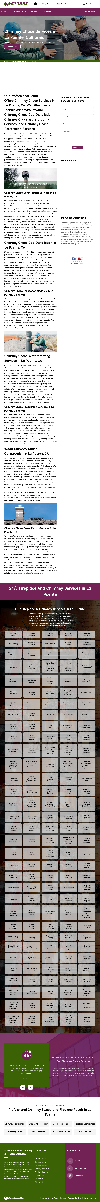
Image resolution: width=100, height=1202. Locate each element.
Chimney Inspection (68, 634)
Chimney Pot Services (68, 715)
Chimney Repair (68, 643)
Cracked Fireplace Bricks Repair (50, 1019)
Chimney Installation (87, 643)
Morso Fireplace (50, 899)
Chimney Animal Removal (68, 912)
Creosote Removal (31, 643)
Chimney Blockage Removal (31, 693)
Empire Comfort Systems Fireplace (13, 912)
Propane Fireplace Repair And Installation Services (13, 765)
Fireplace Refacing (68, 681)
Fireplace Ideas (13, 969)
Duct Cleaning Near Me (32, 969)
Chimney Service (50, 634)
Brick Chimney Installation (87, 667)
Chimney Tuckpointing (86, 681)
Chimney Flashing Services (13, 726)
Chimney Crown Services (13, 704)
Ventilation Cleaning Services (31, 1005)
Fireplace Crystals (31, 840)
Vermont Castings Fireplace (86, 865)
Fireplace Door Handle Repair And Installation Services (68, 765)
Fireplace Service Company (50, 947)
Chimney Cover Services (68, 704)
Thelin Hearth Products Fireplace (32, 912)
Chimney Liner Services (13, 715)
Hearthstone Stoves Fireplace (86, 898)
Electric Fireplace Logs (31, 791)
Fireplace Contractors (86, 726)
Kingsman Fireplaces (68, 853)
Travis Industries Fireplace (68, 898)
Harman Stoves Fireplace (31, 876)
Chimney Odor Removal (31, 817)
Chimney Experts (13, 958)
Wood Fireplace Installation (87, 737)
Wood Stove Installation (68, 980)
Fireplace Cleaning (86, 634)
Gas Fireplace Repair (50, 737)
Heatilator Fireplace (31, 865)
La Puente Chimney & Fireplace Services (66, 1198)
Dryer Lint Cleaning (50, 937)
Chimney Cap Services (31, 704)
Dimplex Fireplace (68, 876)
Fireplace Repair (50, 654)
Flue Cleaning (13, 644)
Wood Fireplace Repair (31, 737)
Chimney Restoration (13, 693)
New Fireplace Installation (87, 654)
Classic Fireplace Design (86, 817)
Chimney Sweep (13, 634)
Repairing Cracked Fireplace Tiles (50, 804)
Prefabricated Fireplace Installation (87, 750)
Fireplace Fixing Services (31, 992)
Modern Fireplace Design (13, 828)
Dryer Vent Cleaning (87, 926)
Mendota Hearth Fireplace (50, 887)
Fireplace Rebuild (13, 737)
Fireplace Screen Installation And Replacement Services (87, 912)
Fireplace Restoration (13, 667)
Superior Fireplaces (13, 853)
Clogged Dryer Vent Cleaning (13, 947)
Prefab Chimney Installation (50, 926)
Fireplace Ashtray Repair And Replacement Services (86, 765)
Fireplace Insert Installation (13, 926)
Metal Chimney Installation (13, 681)
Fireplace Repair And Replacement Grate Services (31, 779)
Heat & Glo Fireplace (13, 876)
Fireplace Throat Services (13, 791)
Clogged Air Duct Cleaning (32, 947)
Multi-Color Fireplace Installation (50, 840)
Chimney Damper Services (32, 715)
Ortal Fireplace (68, 888)
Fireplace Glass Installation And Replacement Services (31, 765)
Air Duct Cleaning (32, 937)
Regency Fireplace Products (86, 840)
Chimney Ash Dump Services (50, 715)
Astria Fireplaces (86, 853)
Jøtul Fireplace (13, 888)
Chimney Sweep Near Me (50, 969)
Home (3, 12)
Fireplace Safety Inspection (68, 958)
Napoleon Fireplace (50, 865)
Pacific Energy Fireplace (32, 887)
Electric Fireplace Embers (68, 828)
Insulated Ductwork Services (86, 1005)
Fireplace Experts (86, 947)
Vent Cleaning (13, 937)
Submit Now (77, 147)
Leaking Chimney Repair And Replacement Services (31, 804)
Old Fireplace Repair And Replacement (68, 693)
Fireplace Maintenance (31, 980)
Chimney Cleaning (32, 634)
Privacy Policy (39, 1182)
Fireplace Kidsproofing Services (68, 926)
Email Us (87, 4)
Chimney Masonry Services (32, 726)
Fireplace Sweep (50, 726)
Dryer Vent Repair (32, 958)
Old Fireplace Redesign (68, 817)
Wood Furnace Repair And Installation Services (50, 750)
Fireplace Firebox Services (50, 779)
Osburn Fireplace (50, 876)
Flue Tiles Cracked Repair (50, 817)
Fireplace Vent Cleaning (68, 726)
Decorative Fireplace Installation (87, 958)
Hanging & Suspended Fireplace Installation (87, 992)
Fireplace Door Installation (50, 765)
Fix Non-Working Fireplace (31, 667)
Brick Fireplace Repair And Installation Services (13, 1019)
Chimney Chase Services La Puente (23, 61)
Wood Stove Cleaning (86, 980)
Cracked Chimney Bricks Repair (87, 804)
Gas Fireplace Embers (87, 828)
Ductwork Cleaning (68, 969)
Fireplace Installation (68, 654)
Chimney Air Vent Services (13, 840)
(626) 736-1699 (89, 12)
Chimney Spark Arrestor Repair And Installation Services (50, 666)
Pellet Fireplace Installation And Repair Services (68, 840)
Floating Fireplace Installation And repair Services (68, 1019)
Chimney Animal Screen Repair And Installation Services (68, 666)
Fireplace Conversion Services (68, 992)
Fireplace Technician (86, 969)
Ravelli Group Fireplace (50, 912)
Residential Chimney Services (68, 791)
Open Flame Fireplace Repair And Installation (13, 1005)
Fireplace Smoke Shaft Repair (31, 680)
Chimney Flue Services (87, 704)
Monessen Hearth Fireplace (31, 898)
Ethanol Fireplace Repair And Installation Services (68, 750)
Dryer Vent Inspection (87, 937)
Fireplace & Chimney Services (24, 12)
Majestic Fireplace (68, 865)
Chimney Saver (86, 693)
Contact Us (47, 12)
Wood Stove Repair (50, 980)
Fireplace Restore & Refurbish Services (31, 1019)
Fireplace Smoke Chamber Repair (50, 680)
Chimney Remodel (68, 1005)
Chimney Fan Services (86, 715)
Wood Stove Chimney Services (13, 992)
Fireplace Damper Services (68, 779)
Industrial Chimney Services (86, 791)
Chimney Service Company (68, 947)
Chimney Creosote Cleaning (31, 654)
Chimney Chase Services (50, 704)
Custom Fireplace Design (31, 828)
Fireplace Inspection (50, 693)
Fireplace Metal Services (13, 779)
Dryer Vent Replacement (50, 958)
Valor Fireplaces (31, 853)
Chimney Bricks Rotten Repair (68, 804)
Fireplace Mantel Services (86, 1019)
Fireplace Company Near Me (13, 980)
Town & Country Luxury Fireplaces (50, 853)
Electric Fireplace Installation (32, 750)
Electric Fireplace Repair (68, 737)
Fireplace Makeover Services (50, 1005)
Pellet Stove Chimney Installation (50, 828)
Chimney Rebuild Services (32, 926)
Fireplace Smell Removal (13, 817)
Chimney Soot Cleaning (13, 654)
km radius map (77, 186)
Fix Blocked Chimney (13, 804)
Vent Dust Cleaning (68, 937)
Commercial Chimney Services (50, 791)
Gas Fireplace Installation (13, 750)
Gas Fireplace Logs (87, 779)
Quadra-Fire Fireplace (86, 876)
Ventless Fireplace (50, 992)
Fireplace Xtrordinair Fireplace (87, 887)
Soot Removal (50, 644)
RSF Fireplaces (13, 865)
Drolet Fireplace (13, 899)
